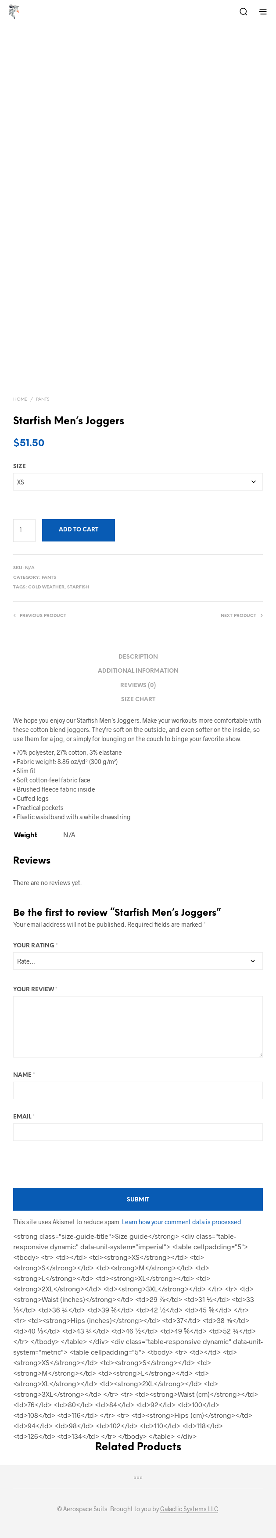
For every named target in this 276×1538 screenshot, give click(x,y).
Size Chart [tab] (138, 700)
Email (24, 1117)
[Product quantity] (24, 530)
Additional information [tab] (138, 671)
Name (24, 1075)
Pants (42, 399)
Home (20, 399)
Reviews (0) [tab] (138, 685)
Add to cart (78, 530)
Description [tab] (138, 657)
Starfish (78, 587)
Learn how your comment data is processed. (182, 1222)
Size (19, 467)
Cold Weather (46, 587)
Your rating (35, 946)
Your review (35, 990)
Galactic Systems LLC (189, 1509)
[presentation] (80, 1164)
